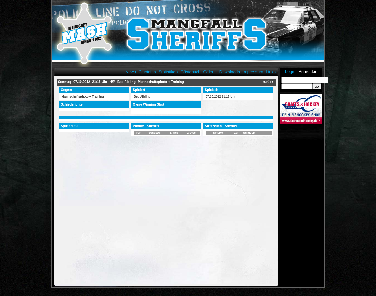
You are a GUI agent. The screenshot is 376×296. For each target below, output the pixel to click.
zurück (268, 82)
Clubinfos (147, 71)
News (130, 71)
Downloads (229, 71)
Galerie (209, 71)
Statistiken (168, 71)
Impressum (253, 71)
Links (271, 71)
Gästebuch (191, 71)
